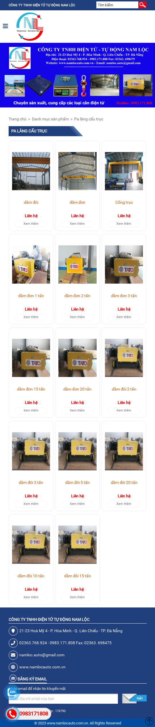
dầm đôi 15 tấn (77, 576)
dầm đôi (31, 202)
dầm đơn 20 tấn (77, 389)
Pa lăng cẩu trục (88, 119)
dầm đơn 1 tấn (31, 295)
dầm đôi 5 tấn (77, 482)
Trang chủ (17, 119)
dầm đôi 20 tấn (124, 482)
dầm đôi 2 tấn (124, 389)
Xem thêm (31, 224)
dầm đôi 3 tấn (31, 482)
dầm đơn (77, 202)
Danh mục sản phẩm (50, 119)
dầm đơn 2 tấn (77, 295)
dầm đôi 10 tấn (31, 576)
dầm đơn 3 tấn (124, 295)
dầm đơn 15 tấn (31, 389)
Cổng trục (124, 202)
